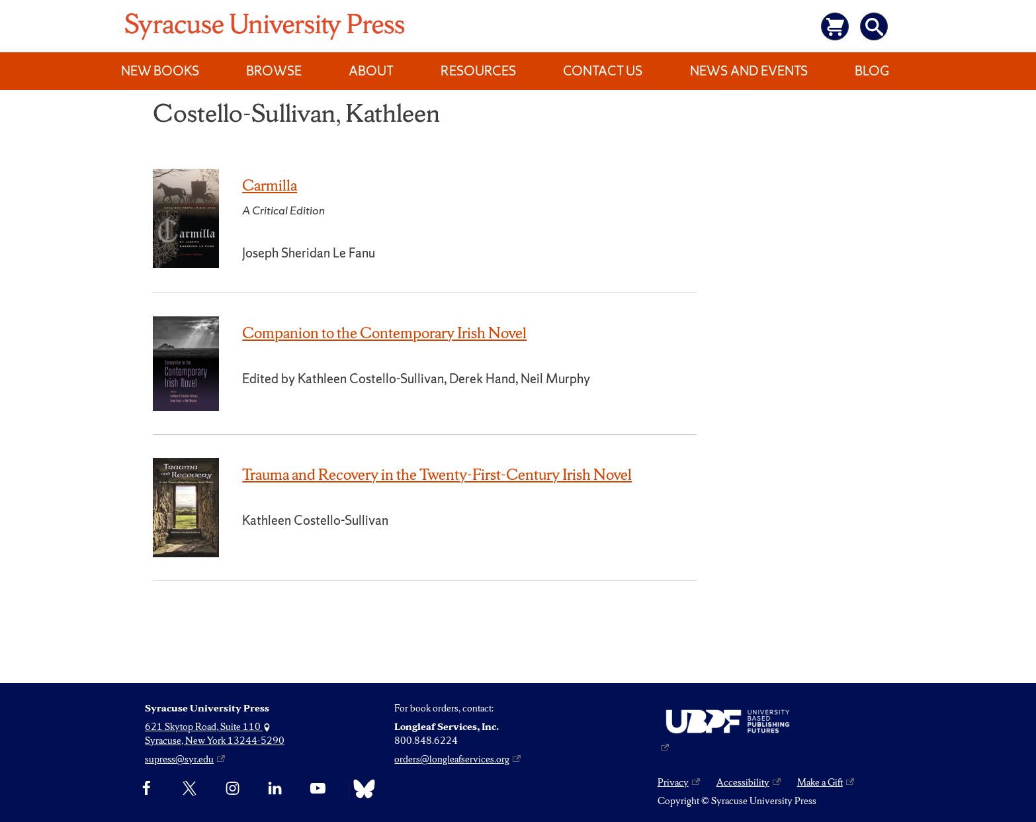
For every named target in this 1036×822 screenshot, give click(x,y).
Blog (872, 70)
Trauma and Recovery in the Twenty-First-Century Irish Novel (437, 474)
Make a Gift (820, 782)
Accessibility (742, 782)
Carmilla (269, 185)
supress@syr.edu (179, 759)
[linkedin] (275, 788)
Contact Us (602, 70)
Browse (274, 70)
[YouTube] (318, 788)
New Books (160, 70)
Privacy (673, 782)
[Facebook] (146, 788)
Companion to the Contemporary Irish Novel (384, 333)
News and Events (749, 70)
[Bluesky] (361, 789)
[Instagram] (232, 788)
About (371, 70)
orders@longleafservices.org (451, 759)
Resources (478, 70)
